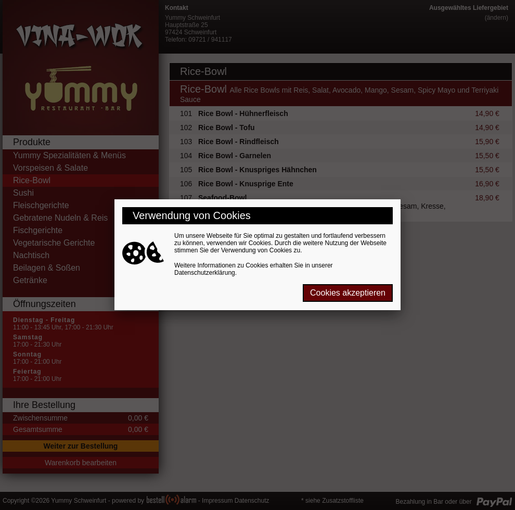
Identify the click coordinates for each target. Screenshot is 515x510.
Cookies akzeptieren (347, 292)
